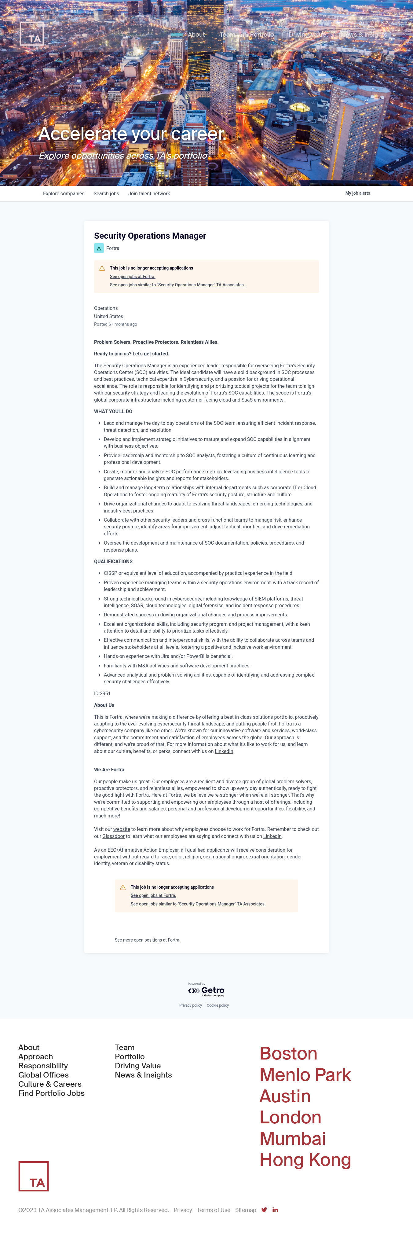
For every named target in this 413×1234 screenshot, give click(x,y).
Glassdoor (113, 836)
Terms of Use (213, 1210)
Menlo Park (305, 1075)
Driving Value (138, 1066)
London (290, 1117)
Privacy (183, 1210)
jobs (107, 193)
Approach (35, 1056)
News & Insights (143, 1075)
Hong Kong (305, 1160)
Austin (285, 1096)
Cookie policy (218, 1005)
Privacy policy (190, 1005)
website (121, 829)
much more (106, 816)
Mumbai (292, 1139)
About (28, 1047)
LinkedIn (224, 751)
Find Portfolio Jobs (51, 1093)
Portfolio (130, 1056)
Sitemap (245, 1210)
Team (125, 1047)
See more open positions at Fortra (147, 940)
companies (64, 193)
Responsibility (43, 1066)
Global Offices (43, 1075)
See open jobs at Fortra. (132, 276)
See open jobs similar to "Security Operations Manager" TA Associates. (177, 284)
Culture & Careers (50, 1084)
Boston (288, 1053)
